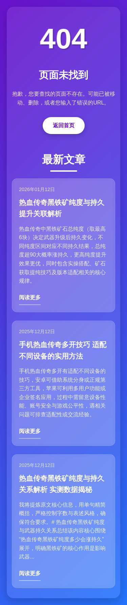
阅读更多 (30, 297)
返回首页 (64, 125)
